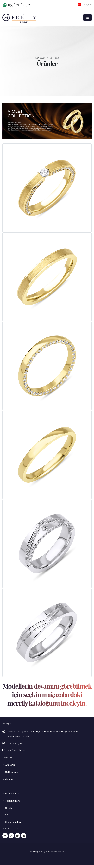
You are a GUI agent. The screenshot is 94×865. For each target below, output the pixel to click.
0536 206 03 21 (19, 4)
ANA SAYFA (40, 58)
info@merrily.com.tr (18, 750)
